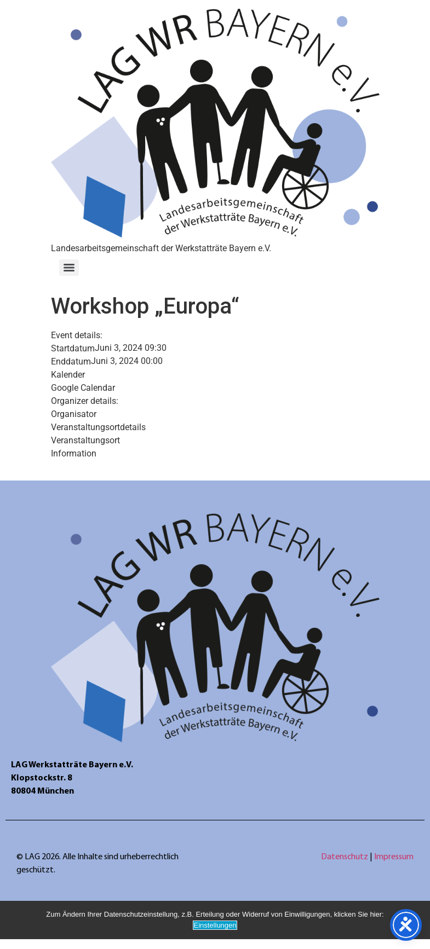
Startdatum (73, 348)
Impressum (394, 857)
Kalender (68, 375)
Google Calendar (83, 388)
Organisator (73, 414)
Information (73, 453)
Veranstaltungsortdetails (98, 427)
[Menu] (69, 267)
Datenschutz (345, 857)
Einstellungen (214, 925)
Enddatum (71, 361)
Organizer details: (84, 401)
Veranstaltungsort (85, 440)
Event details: (76, 335)
